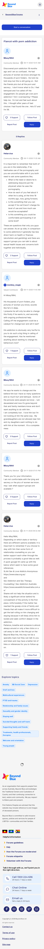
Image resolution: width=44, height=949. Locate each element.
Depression (33, 684)
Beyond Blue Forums (9, 4)
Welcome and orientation (13, 740)
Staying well (8, 716)
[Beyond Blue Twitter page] (29, 910)
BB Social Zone (18, 684)
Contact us (7, 927)
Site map (6, 944)
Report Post (12, 124)
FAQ (8, 847)
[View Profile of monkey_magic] (14, 285)
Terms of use (8, 933)
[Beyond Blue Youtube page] (14, 910)
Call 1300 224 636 (22, 877)
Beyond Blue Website (11, 776)
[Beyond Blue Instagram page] (21, 910)
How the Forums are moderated (21, 852)
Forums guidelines (14, 843)
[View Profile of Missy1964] (9, 58)
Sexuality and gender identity (15, 711)
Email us (17, 898)
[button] (6, 117)
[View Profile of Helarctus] (8, 153)
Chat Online (19, 887)
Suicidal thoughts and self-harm (16, 722)
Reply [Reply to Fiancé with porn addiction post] (32, 125)
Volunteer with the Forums (18, 861)
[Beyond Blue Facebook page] (6, 910)
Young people (8, 746)
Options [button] (40, 14)
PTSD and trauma (10, 700)
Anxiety (6, 684)
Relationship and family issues (15, 706)
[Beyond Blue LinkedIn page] (36, 910)
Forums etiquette (14, 856)
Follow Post (32, 117)
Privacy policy (8, 938)
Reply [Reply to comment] (32, 263)
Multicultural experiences (13, 695)
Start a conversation (22, 27)
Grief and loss (9, 690)
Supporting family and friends (15, 727)
